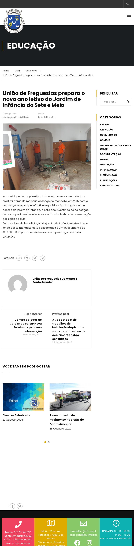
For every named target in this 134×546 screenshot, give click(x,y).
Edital (104, 159)
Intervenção (22, 116)
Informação (108, 170)
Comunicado (108, 135)
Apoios (104, 124)
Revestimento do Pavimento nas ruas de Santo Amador (67, 419)
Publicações (108, 180)
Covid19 (105, 140)
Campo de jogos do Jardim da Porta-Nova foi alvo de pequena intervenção (26, 325)
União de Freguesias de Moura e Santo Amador (54, 280)
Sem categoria (110, 185)
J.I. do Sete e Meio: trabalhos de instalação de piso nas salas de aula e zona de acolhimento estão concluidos (68, 329)
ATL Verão (106, 129)
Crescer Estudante (16, 415)
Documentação (110, 154)
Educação (8, 116)
